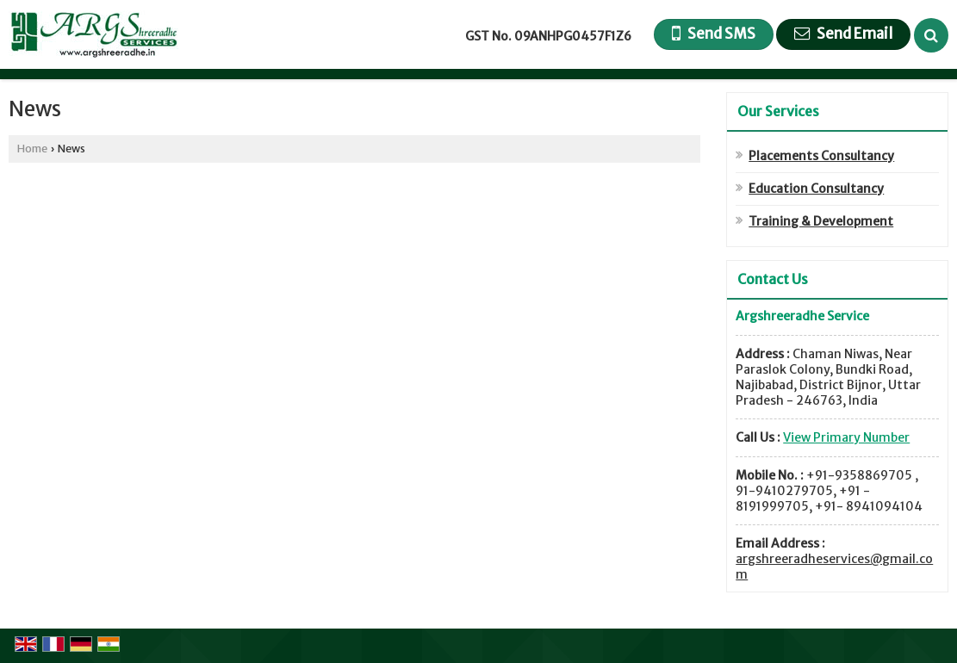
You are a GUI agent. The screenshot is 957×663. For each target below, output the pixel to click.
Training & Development (821, 221)
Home (32, 148)
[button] (846, 437)
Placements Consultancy (821, 156)
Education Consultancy (816, 188)
